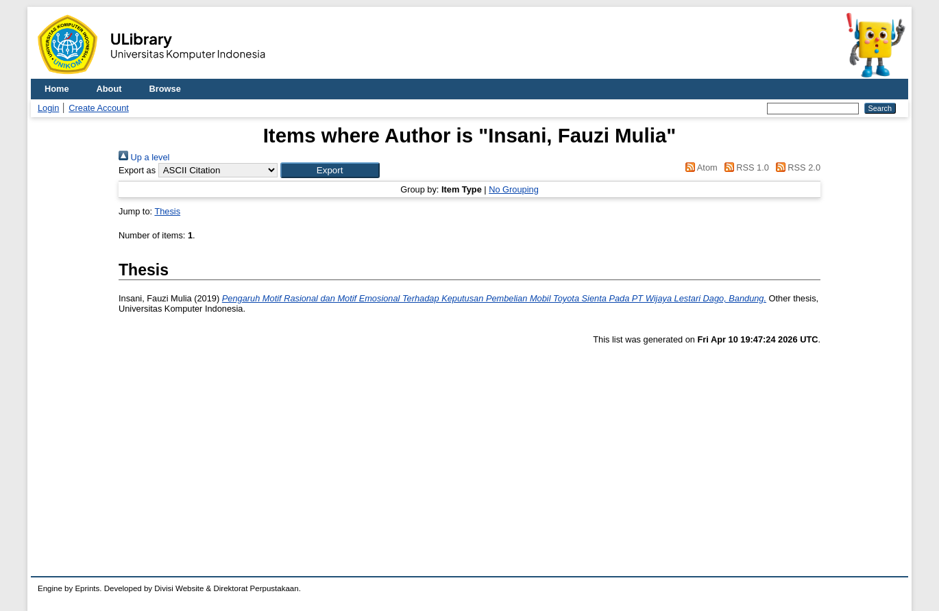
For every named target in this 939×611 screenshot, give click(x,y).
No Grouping (514, 189)
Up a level (144, 157)
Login (48, 108)
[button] (330, 170)
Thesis (167, 211)
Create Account (99, 108)
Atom (699, 167)
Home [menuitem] (57, 89)
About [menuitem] (109, 89)
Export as (137, 170)
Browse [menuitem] (165, 89)
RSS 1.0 (744, 167)
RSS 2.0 (795, 167)
